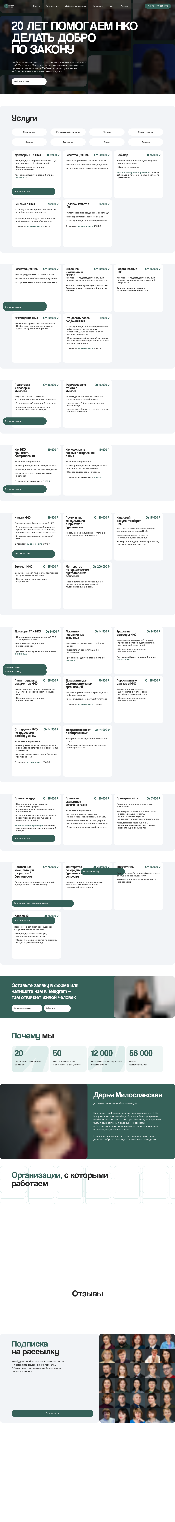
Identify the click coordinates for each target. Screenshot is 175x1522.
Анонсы (124, 6)
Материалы (97, 6)
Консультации (52, 6)
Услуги (36, 6)
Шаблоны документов (75, 6)
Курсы (112, 6)
